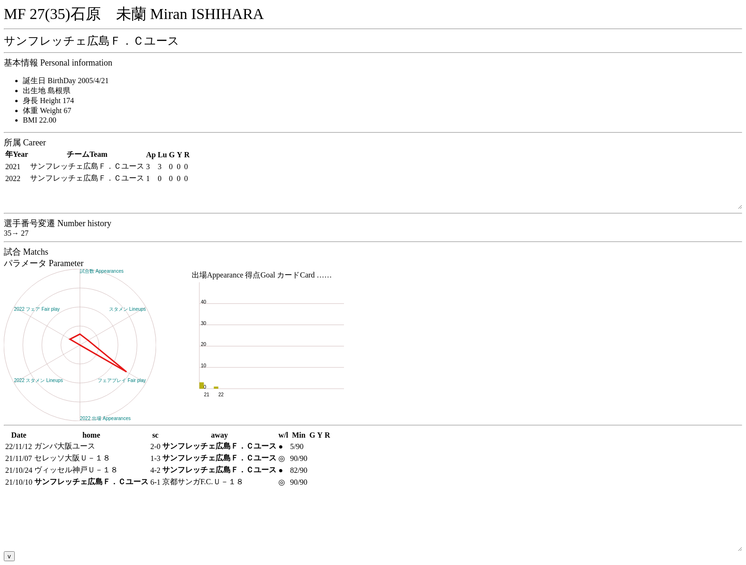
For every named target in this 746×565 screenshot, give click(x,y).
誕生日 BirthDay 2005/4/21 (65, 81)
